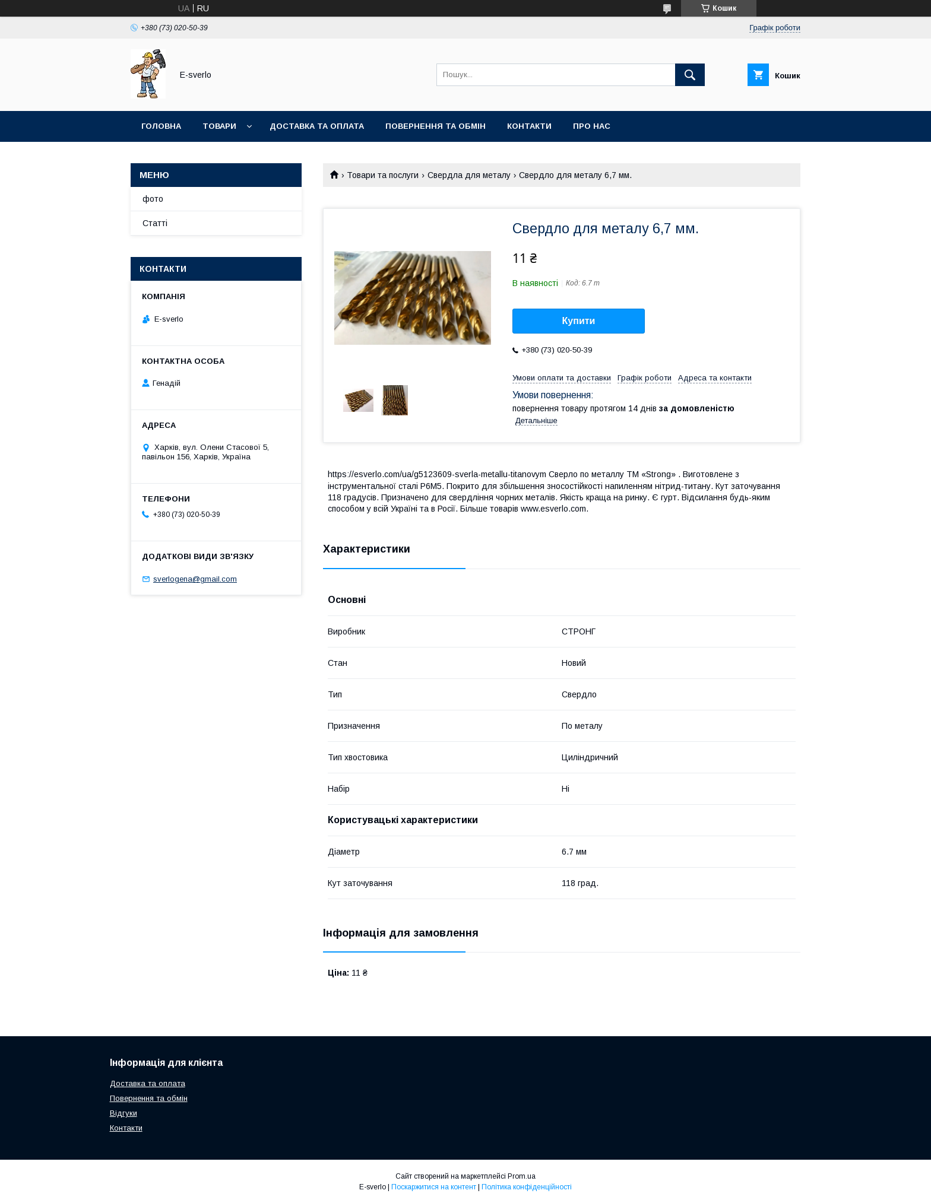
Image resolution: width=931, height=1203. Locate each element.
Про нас (591, 126)
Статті (154, 223)
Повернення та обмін (435, 126)
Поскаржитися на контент (433, 1187)
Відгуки (123, 1113)
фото (152, 199)
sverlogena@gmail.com (195, 578)
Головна (161, 126)
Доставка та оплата (317, 126)
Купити (579, 321)
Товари (219, 126)
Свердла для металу (469, 175)
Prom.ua (522, 1176)
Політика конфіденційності (527, 1187)
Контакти (529, 126)
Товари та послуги (383, 175)
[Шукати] (690, 75)
